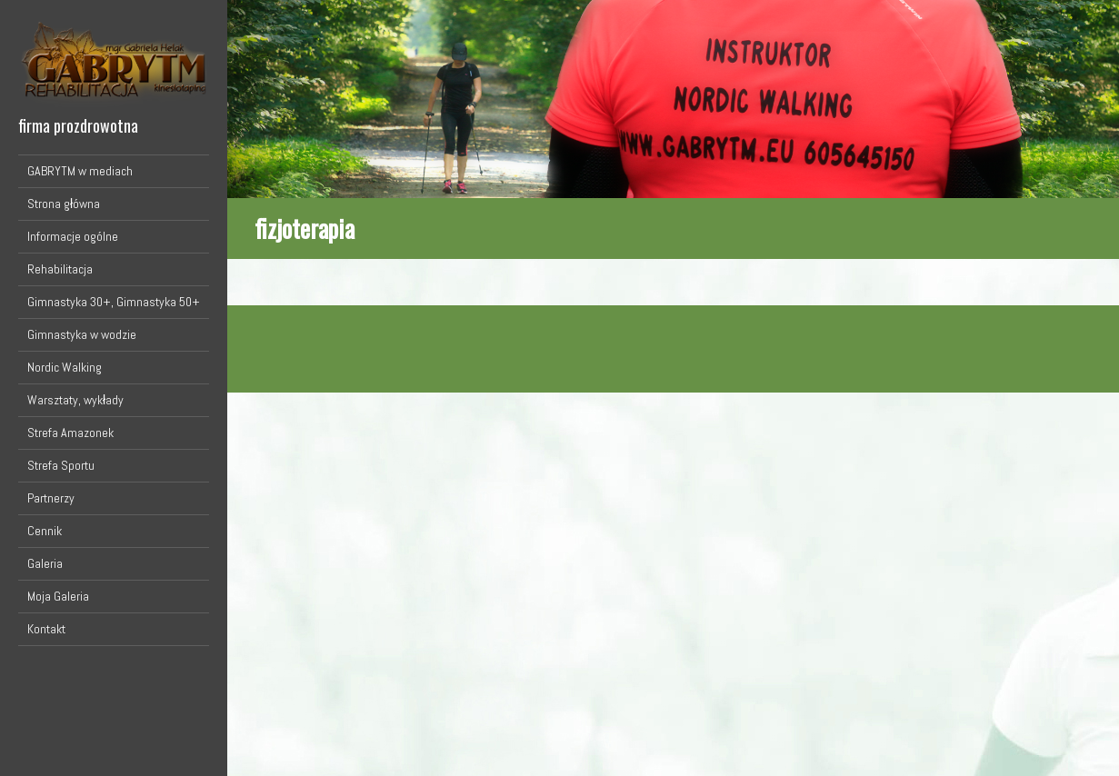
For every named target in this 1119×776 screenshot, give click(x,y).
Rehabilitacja (60, 269)
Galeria (45, 563)
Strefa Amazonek (70, 432)
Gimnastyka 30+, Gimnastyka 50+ (113, 301)
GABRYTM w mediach (80, 171)
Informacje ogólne (72, 236)
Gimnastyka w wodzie (81, 334)
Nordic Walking (64, 367)
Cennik (44, 530)
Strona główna (63, 203)
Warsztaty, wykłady (75, 400)
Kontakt (46, 629)
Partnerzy (51, 498)
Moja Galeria (58, 596)
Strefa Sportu (61, 465)
